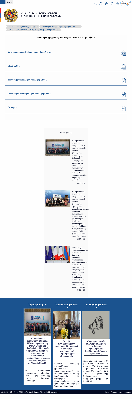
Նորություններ (66, 132)
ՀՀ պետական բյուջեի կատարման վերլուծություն (30, 52)
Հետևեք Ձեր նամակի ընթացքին (46, 392)
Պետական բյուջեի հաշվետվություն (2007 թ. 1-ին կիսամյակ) (33, 29)
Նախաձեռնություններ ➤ (66, 306)
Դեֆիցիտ (12, 107)
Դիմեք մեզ (27, 392)
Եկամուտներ (14, 66)
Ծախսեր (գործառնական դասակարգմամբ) (27, 79)
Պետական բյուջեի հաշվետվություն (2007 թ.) (60, 26)
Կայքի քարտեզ (125, 392)
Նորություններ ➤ (37, 304)
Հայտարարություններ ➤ (96, 306)
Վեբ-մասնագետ (110, 392)
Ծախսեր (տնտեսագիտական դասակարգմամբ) (29, 93)
